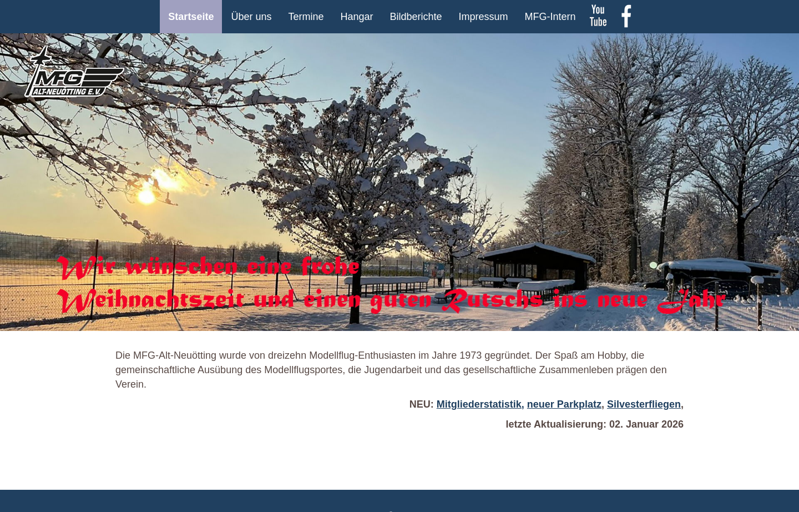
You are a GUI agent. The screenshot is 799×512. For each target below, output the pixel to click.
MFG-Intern (550, 16)
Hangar (356, 16)
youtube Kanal (598, 16)
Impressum (483, 16)
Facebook (626, 16)
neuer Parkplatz (564, 404)
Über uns (251, 16)
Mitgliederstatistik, (480, 404)
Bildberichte (416, 16)
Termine (305, 16)
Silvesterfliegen (644, 404)
